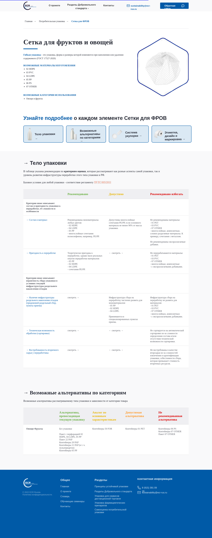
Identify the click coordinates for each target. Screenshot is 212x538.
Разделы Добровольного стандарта (81, 7)
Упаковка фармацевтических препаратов (110, 504)
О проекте (54, 5)
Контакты (108, 5)
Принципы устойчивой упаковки (111, 486)
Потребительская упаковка (52, 21)
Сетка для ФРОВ (80, 21)
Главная (28, 21)
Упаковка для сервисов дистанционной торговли (108, 497)
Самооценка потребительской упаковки (110, 511)
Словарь (65, 496)
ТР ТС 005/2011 (102, 182)
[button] (183, 5)
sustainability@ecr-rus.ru (148, 492)
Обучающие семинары (72, 501)
